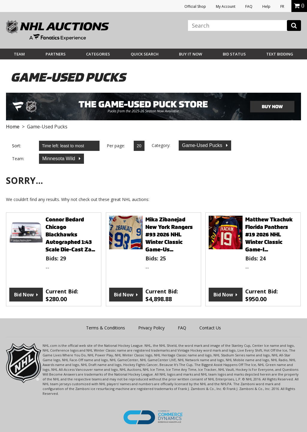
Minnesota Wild (59, 158)
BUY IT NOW (190, 54)
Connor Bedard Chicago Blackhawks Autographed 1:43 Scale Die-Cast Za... (70, 234)
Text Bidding (279, 54)
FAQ (248, 6)
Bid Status (234, 54)
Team (19, 54)
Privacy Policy (151, 328)
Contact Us (210, 328)
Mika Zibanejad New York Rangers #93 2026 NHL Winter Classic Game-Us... (169, 234)
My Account (225, 6)
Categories (98, 54)
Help (266, 6)
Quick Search (145, 54)
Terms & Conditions (105, 328)
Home (12, 126)
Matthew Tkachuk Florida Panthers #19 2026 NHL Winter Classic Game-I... (269, 234)
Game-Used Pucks (203, 145)
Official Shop (195, 6)
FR (282, 6)
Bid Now (24, 294)
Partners (56, 54)
